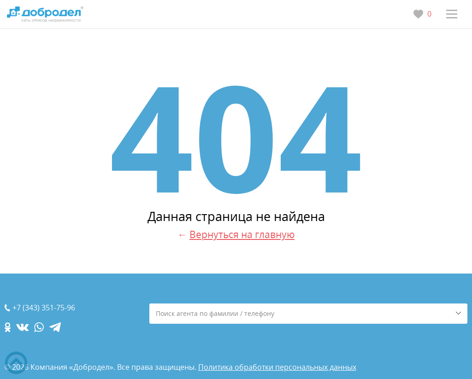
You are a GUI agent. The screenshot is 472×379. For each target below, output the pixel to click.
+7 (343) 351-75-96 (43, 307)
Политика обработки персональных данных (277, 367)
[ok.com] (8, 327)
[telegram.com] (55, 327)
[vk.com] (22, 327)
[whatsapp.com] (39, 327)
